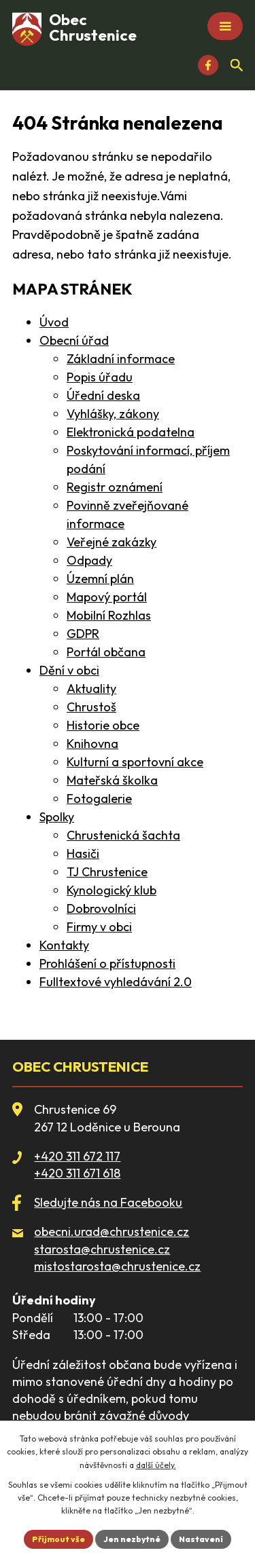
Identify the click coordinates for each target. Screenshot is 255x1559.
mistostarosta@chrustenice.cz (117, 1266)
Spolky (56, 817)
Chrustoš (91, 707)
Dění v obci (69, 670)
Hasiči (83, 853)
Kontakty (64, 945)
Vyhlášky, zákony (113, 413)
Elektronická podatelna (130, 432)
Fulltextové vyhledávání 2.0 (115, 982)
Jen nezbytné (131, 1539)
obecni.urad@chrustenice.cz (111, 1231)
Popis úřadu (100, 377)
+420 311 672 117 (77, 1156)
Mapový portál (107, 597)
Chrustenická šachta (123, 835)
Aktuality (91, 688)
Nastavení (201, 1539)
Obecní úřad (74, 340)
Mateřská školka (112, 780)
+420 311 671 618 (77, 1173)
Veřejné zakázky (111, 542)
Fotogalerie (99, 798)
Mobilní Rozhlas (109, 615)
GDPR (83, 633)
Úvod (54, 322)
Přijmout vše (58, 1539)
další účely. (156, 1465)
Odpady (89, 560)
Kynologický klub (111, 890)
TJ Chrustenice (107, 872)
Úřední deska (103, 395)
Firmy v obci (99, 927)
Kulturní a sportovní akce (135, 762)
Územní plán (100, 578)
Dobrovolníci (101, 908)
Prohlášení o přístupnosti (107, 963)
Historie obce (103, 725)
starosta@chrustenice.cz (102, 1249)
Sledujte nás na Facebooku (108, 1202)
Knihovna (92, 743)
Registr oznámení (115, 487)
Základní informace (121, 359)
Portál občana (106, 652)
